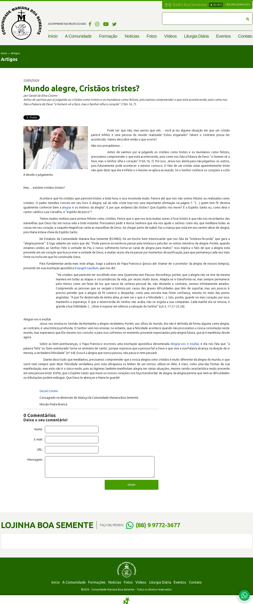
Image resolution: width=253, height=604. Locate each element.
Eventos (223, 36)
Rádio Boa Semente (190, 4)
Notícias (132, 36)
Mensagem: (35, 459)
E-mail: (38, 439)
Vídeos (170, 36)
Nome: (38, 429)
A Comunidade (78, 36)
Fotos (152, 36)
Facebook (89, 23)
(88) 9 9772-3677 (158, 525)
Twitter (114, 23)
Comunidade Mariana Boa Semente (21, 23)
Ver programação (238, 4)
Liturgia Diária (196, 36)
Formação (108, 36)
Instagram (97, 23)
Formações (97, 582)
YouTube (106, 23)
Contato (245, 36)
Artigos (15, 53)
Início (53, 36)
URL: (40, 449)
